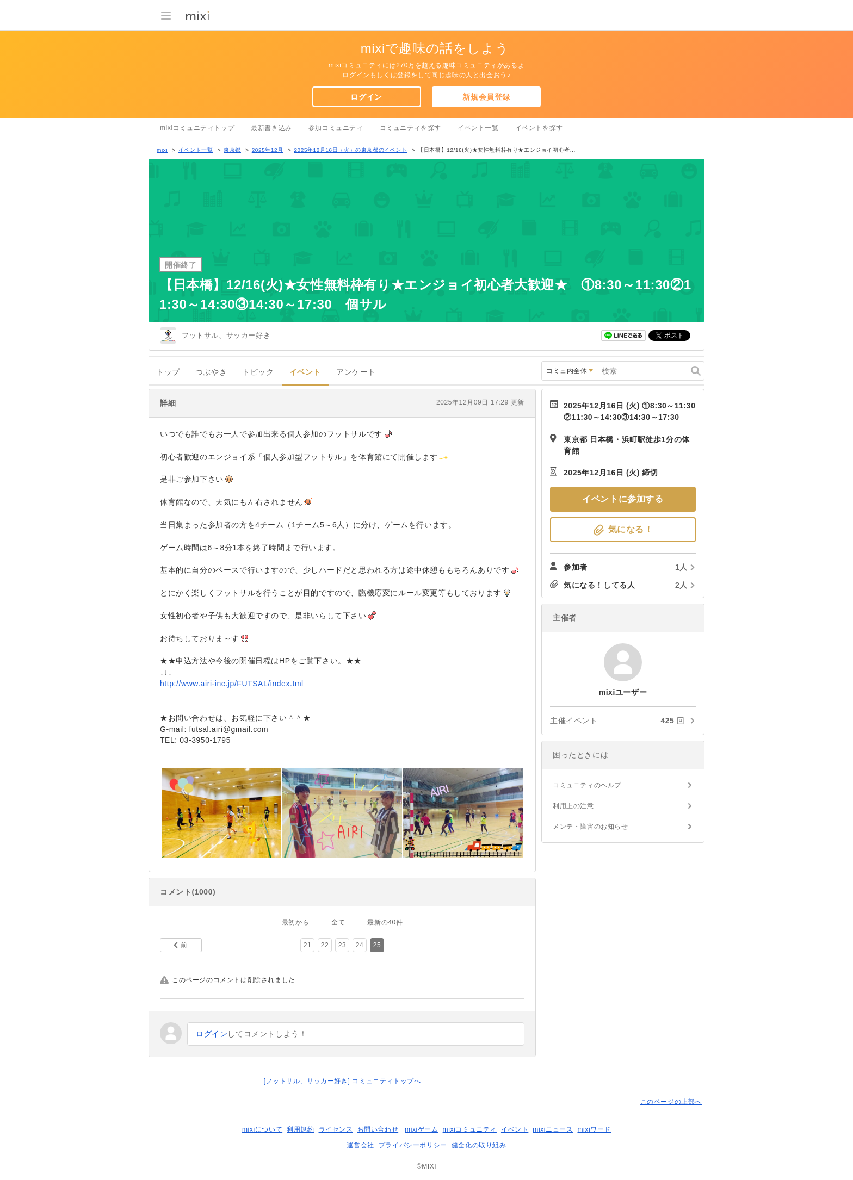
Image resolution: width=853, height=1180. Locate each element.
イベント (305, 372)
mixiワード (594, 1129)
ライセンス (336, 1129)
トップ (168, 372)
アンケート (356, 372)
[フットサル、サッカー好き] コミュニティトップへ (342, 1081)
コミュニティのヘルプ (587, 785)
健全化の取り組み (479, 1145)
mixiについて (262, 1129)
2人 (681, 585)
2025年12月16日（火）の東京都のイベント (350, 150)
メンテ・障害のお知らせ (590, 826)
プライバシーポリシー (413, 1145)
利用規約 (300, 1129)
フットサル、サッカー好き (226, 335)
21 (308, 945)
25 (377, 945)
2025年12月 (267, 150)
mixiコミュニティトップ (197, 128)
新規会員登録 (486, 96)
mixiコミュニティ (470, 1129)
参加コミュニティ (335, 128)
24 (360, 945)
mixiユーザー (623, 662)
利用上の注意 (573, 806)
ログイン (366, 96)
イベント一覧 (478, 128)
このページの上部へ (671, 1102)
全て (338, 922)
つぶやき (211, 372)
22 (325, 945)
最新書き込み (271, 128)
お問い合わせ (378, 1129)
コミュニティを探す (410, 128)
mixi (162, 150)
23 (342, 945)
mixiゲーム (421, 1129)
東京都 (232, 150)
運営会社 (360, 1145)
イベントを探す (539, 128)
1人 (681, 567)
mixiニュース (553, 1129)
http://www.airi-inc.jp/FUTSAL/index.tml (232, 683)
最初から (295, 922)
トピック (258, 372)
